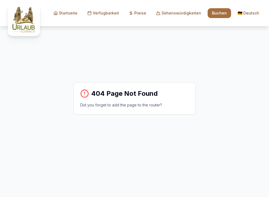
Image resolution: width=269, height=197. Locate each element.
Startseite (65, 13)
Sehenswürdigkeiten (178, 13)
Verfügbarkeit (103, 13)
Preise (137, 13)
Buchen (219, 13)
